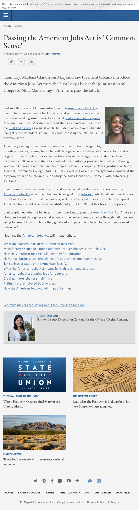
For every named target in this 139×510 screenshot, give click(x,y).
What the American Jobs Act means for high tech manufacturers (49, 268)
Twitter (12, 58)
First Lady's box (20, 128)
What (7, 243)
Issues (50, 492)
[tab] (6, 15)
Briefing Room (29, 492)
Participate (102, 492)
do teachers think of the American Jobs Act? (42, 243)
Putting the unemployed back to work (30, 283)
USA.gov (113, 502)
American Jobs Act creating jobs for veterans (35, 273)
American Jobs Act (81, 108)
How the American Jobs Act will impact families (37, 288)
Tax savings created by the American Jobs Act (36, 263)
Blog (18, 25)
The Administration (74, 492)
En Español (27, 502)
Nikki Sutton (53, 53)
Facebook (22, 58)
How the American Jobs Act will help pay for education (42, 253)
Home (8, 25)
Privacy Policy (95, 502)
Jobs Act (87, 194)
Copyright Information (70, 502)
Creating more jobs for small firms (28, 278)
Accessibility (45, 502)
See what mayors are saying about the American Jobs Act (44, 305)
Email (32, 58)
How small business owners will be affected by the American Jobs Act (53, 258)
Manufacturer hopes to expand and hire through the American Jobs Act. (55, 248)
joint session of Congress (82, 118)
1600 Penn (123, 492)
